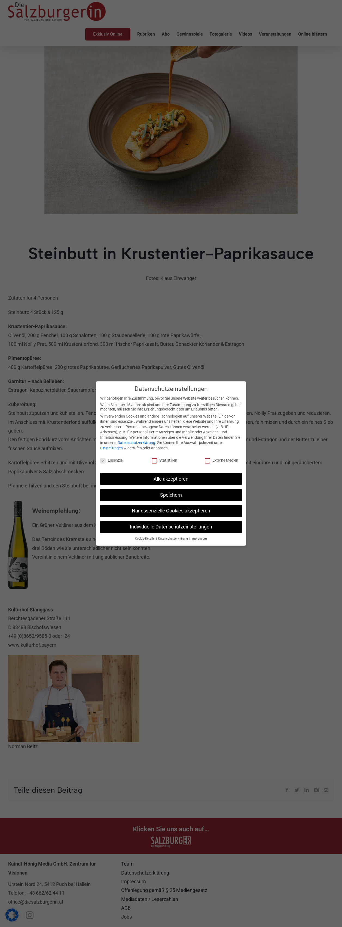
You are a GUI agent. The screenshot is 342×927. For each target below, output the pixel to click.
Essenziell (112, 459)
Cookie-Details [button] (145, 538)
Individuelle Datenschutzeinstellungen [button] (171, 526)
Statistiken (164, 459)
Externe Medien (221, 459)
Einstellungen (111, 447)
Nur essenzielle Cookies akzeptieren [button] (171, 510)
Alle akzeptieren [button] (171, 478)
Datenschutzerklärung (136, 442)
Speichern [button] (171, 494)
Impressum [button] (199, 538)
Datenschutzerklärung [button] (173, 538)
